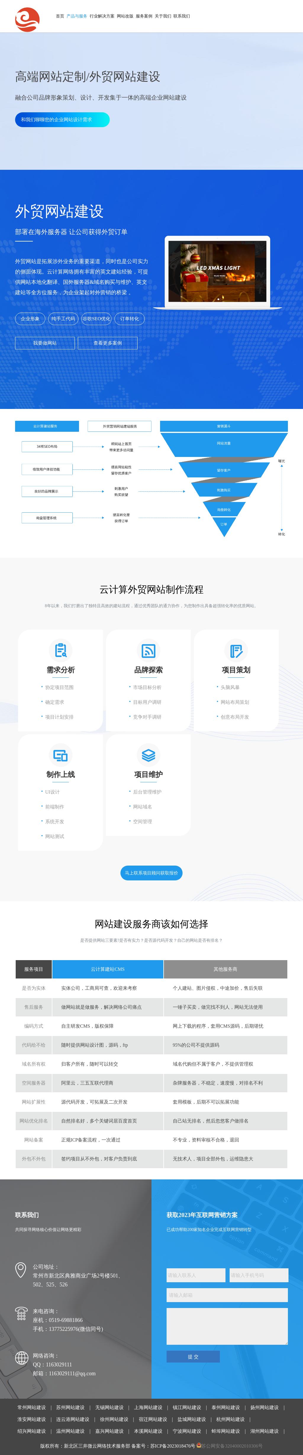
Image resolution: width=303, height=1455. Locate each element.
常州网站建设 (31, 1407)
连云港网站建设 (72, 1419)
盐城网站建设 (192, 1419)
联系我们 (181, 16)
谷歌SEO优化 (96, 318)
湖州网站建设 (264, 1431)
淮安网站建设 (31, 1419)
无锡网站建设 (109, 1407)
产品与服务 (77, 16)
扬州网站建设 (264, 1407)
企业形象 (30, 318)
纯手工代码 (63, 318)
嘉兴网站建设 (109, 1431)
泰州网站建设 (226, 1407)
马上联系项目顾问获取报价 (151, 873)
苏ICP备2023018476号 (173, 1445)
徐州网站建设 (114, 1419)
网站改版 (125, 16)
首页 (60, 16)
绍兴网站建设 (31, 1431)
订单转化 (129, 318)
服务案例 (144, 16)
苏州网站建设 (70, 1407)
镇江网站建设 (187, 1407)
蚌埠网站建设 (226, 1431)
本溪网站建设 (148, 1431)
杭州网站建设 (230, 1419)
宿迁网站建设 (153, 1419)
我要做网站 (45, 343)
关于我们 (163, 16)
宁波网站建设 (187, 1431)
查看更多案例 (108, 343)
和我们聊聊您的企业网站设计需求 (56, 119)
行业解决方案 (102, 16)
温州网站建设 (70, 1431)
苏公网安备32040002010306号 (232, 1445)
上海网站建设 (148, 1407)
